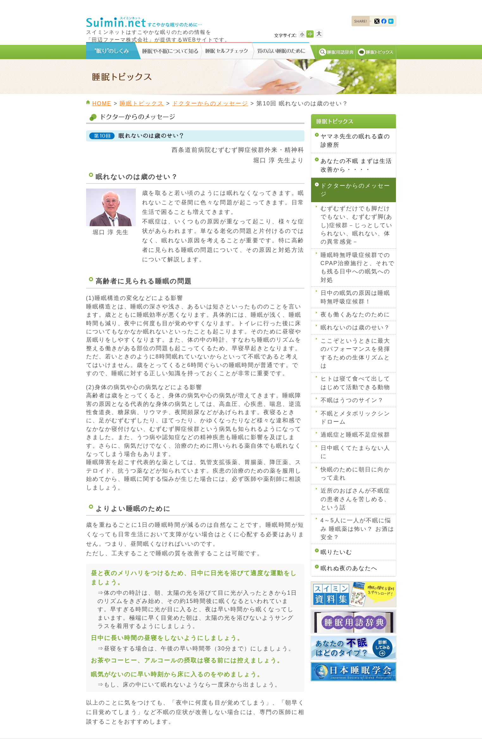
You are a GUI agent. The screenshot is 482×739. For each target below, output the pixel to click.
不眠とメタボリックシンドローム (355, 417)
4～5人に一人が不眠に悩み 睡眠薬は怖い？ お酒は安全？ (358, 528)
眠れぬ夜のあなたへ (349, 568)
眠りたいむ (336, 552)
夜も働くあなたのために (355, 314)
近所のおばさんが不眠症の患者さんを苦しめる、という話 (355, 499)
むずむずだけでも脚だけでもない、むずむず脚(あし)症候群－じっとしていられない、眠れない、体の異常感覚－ (357, 225)
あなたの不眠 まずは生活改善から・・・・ (356, 165)
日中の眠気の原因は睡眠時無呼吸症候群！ (355, 297)
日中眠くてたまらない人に (355, 452)
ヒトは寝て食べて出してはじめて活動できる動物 (355, 383)
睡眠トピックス (142, 103)
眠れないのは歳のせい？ (355, 327)
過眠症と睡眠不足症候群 (355, 435)
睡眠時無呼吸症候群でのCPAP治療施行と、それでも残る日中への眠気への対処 (358, 267)
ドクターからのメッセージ (210, 103)
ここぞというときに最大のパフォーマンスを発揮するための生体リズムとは (355, 353)
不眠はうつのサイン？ (352, 400)
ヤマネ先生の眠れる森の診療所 (355, 140)
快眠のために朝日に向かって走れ (355, 473)
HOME (102, 103)
